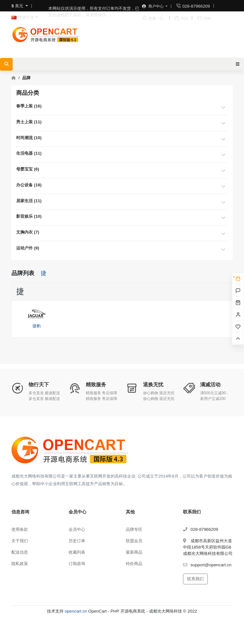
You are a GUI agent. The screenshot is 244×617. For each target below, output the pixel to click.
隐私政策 (19, 563)
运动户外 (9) (27, 248)
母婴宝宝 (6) (27, 169)
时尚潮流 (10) (29, 137)
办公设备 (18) (29, 185)
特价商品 (134, 563)
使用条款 (19, 529)
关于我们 (19, 540)
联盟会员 (134, 540)
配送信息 (19, 552)
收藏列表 (77, 552)
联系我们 (195, 578)
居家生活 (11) (29, 200)
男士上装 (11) (29, 121)
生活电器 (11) (29, 153)
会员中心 (77, 529)
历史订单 (77, 540)
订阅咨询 (77, 563)
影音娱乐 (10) (29, 216)
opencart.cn (76, 611)
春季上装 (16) (29, 106)
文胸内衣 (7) (27, 232)
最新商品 (134, 552)
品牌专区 (134, 529)
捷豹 (36, 316)
